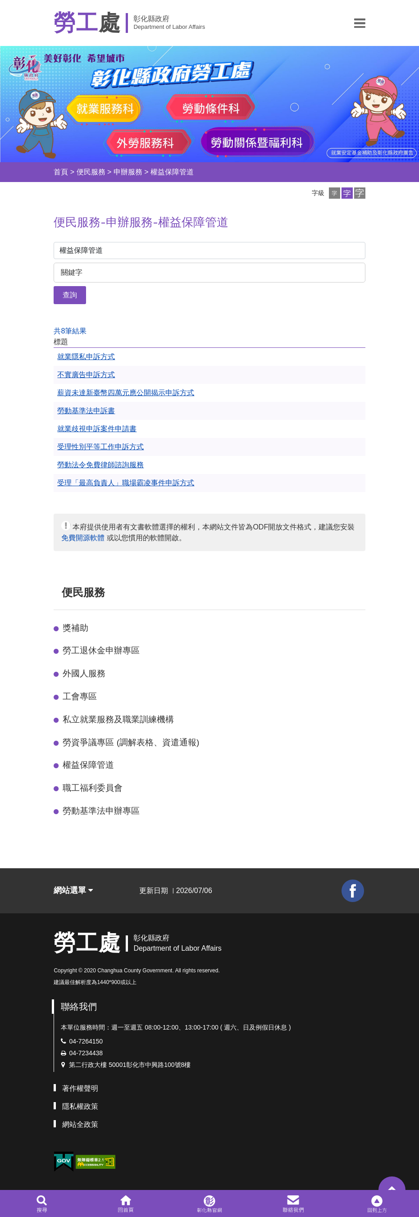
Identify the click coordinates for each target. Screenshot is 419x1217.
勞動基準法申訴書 (86, 411)
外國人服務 (84, 673)
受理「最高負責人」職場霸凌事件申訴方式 (125, 483)
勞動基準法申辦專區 (101, 811)
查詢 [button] (70, 295)
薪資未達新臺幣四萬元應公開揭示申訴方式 (125, 393)
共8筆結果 (70, 331)
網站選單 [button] (73, 890)
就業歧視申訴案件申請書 (97, 429)
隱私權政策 (80, 1106)
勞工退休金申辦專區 (101, 650)
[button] (359, 23)
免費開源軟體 (83, 538)
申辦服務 (128, 172)
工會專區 (80, 696)
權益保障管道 (172, 172)
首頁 (61, 172)
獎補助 (75, 628)
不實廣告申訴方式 (86, 374)
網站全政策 (80, 1124)
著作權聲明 (80, 1088)
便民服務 (91, 172)
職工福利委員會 (93, 788)
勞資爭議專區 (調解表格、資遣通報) (131, 742)
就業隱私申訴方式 (86, 356)
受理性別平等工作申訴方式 (100, 447)
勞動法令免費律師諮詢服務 (100, 465)
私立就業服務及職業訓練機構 (118, 719)
